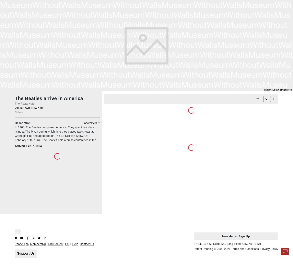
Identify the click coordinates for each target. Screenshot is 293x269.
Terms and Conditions (245, 249)
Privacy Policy (269, 249)
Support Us (26, 253)
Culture (19, 112)
